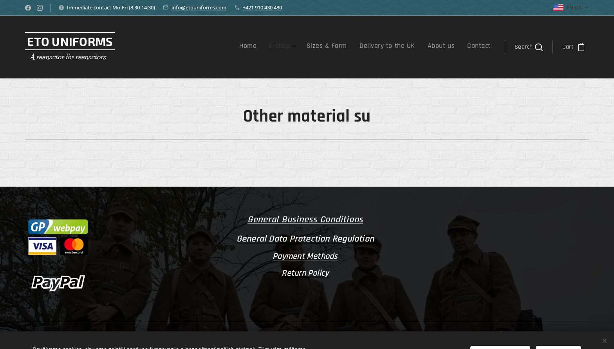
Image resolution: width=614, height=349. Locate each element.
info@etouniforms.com (199, 7)
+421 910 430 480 (262, 7)
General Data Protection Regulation (305, 238)
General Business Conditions (305, 219)
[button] (528, 47)
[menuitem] (420, 47)
